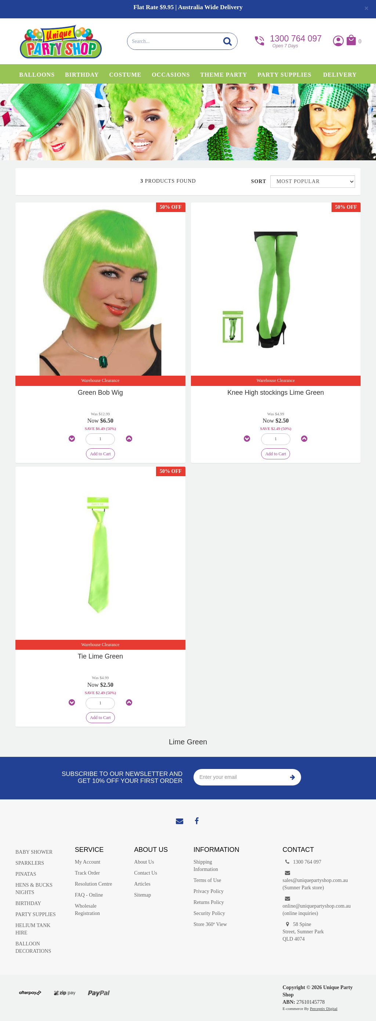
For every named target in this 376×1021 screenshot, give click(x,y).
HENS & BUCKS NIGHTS (34, 888)
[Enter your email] (239, 777)
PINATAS (25, 874)
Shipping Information (206, 865)
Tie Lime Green (100, 656)
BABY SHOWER (34, 852)
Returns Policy (209, 902)
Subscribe (292, 777)
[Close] (366, 8)
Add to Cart (100, 453)
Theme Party (223, 75)
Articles (142, 884)
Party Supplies (284, 75)
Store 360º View (210, 924)
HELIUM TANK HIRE (32, 929)
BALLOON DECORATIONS (33, 947)
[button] (353, 42)
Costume (125, 75)
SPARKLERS (29, 863)
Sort (258, 181)
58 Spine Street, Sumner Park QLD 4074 (302, 931)
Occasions (171, 75)
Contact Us (145, 873)
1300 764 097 (287, 40)
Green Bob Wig (100, 392)
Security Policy (209, 913)
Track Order (87, 873)
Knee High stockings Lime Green (275, 392)
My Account (88, 862)
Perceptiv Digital (323, 1008)
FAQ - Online (89, 895)
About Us (144, 862)
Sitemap (142, 895)
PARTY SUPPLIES (35, 914)
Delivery (340, 75)
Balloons (37, 75)
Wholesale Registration (87, 909)
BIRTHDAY (28, 903)
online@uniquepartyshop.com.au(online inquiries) (306, 905)
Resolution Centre (93, 884)
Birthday (82, 75)
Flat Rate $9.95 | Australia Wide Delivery (187, 7)
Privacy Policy (209, 891)
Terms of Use (207, 880)
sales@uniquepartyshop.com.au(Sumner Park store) (306, 879)
